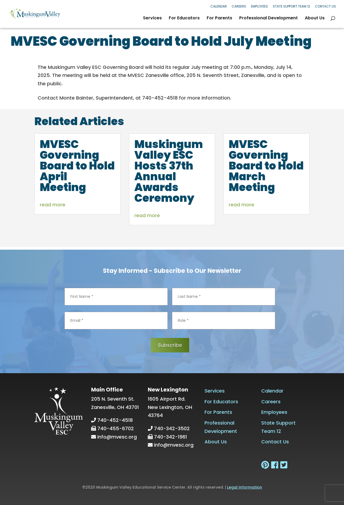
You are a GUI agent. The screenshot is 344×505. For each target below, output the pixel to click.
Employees (259, 6)
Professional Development (268, 18)
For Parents (219, 18)
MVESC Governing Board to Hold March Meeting (266, 166)
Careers (239, 6)
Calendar (218, 6)
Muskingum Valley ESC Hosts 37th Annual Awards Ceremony (168, 171)
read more (52, 204)
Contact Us (325, 6)
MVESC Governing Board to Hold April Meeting (77, 166)
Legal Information (244, 487)
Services (152, 18)
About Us (315, 18)
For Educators (184, 18)
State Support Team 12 (291, 6)
